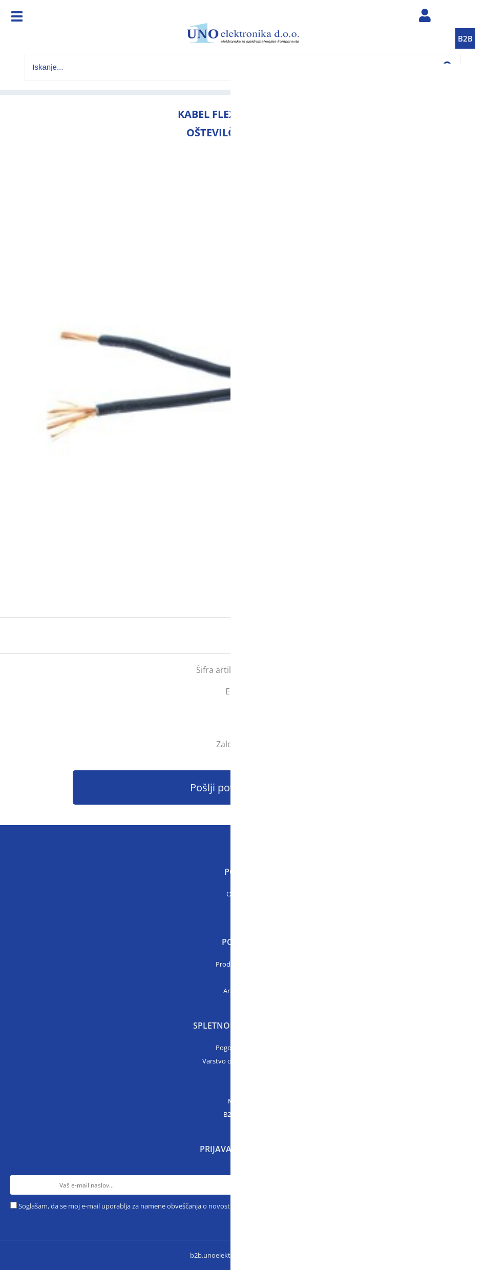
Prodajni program (242, 964)
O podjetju (242, 893)
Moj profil (243, 1100)
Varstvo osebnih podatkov (242, 1061)
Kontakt (242, 907)
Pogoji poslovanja (242, 1047)
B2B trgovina (242, 1114)
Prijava (243, 1087)
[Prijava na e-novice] (465, 1185)
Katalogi (242, 977)
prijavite (457, 635)
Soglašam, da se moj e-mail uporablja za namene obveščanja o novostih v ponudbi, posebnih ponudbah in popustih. (195, 1206)
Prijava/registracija (425, 18)
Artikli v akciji (242, 990)
